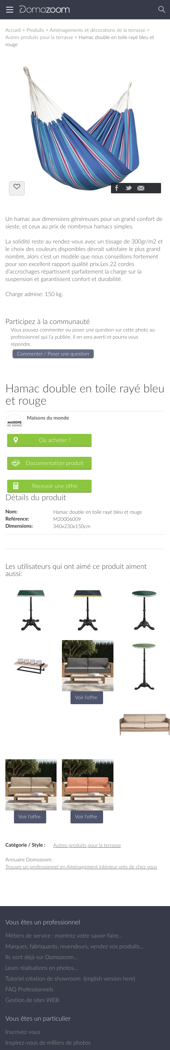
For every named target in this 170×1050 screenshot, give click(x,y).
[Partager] (116, 188)
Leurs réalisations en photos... (41, 968)
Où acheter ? (55, 440)
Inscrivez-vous (22, 1032)
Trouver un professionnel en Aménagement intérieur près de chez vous (81, 866)
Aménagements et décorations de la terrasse (97, 29)
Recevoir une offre (55, 486)
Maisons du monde (48, 418)
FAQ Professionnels (29, 989)
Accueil (13, 29)
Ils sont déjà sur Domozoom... (41, 957)
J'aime (17, 188)
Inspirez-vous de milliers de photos (48, 1042)
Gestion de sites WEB (32, 1000)
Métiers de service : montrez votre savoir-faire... (63, 935)
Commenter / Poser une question (53, 353)
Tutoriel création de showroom (43, 978)
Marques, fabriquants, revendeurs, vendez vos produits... (74, 946)
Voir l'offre (86, 697)
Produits (35, 29)
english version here (109, 978)
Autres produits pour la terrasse (39, 37)
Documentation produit (54, 463)
